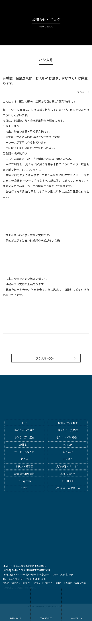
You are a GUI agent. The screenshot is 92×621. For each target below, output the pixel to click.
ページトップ (77, 604)
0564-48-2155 (46, 604)
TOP (24, 423)
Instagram (24, 481)
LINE (24, 488)
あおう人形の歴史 (24, 437)
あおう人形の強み (24, 430)
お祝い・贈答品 (24, 466)
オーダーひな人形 (24, 452)
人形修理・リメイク (67, 466)
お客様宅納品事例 (24, 473)
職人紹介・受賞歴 (68, 430)
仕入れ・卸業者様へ (67, 437)
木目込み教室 (67, 473)
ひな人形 (68, 444)
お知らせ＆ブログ (68, 423)
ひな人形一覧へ (45, 358)
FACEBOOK (68, 481)
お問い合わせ (15, 604)
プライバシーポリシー (67, 488)
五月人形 (68, 452)
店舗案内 (24, 444)
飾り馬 (24, 459)
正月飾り (68, 459)
